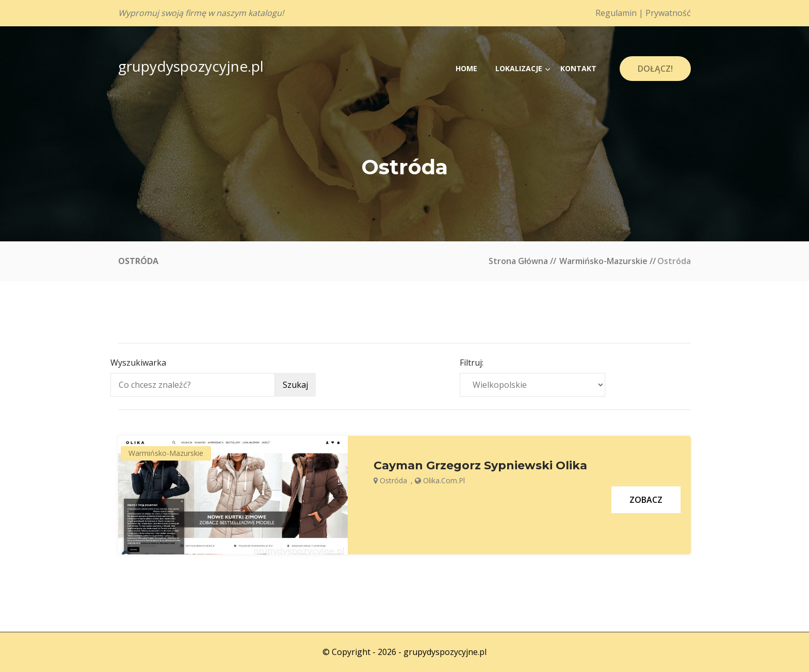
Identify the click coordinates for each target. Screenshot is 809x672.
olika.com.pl (444, 480)
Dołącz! (655, 68)
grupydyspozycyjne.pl (191, 66)
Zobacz (645, 499)
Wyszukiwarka (138, 362)
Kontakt (578, 68)
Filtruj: (471, 362)
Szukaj (295, 384)
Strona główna (518, 261)
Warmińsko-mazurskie (603, 261)
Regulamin (616, 13)
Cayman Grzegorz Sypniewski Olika (480, 465)
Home (466, 68)
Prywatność (668, 13)
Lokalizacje (518, 68)
